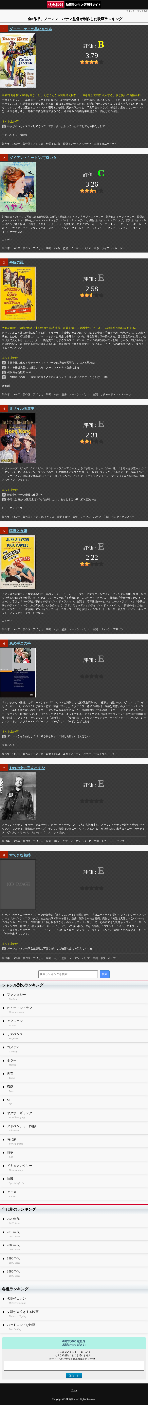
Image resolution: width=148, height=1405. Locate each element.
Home (74, 1390)
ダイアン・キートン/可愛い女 (33, 158)
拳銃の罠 (16, 262)
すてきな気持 (20, 855)
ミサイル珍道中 (21, 409)
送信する (74, 1375)
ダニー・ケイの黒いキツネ (30, 29)
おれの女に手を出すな (27, 768)
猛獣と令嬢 (18, 531)
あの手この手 (20, 643)
